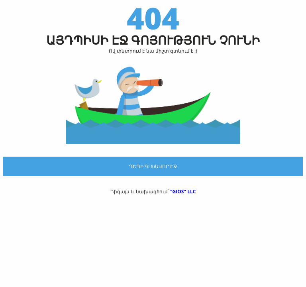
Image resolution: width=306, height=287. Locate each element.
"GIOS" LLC (183, 191)
